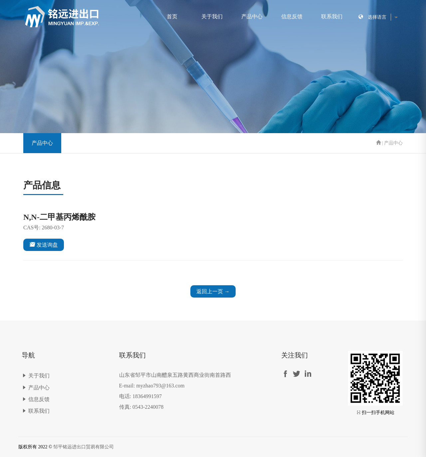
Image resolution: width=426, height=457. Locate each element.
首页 (172, 16)
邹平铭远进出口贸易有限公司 (83, 446)
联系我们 (331, 16)
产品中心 (252, 16)
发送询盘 (43, 244)
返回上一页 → (213, 291)
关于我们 (212, 16)
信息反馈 (292, 16)
